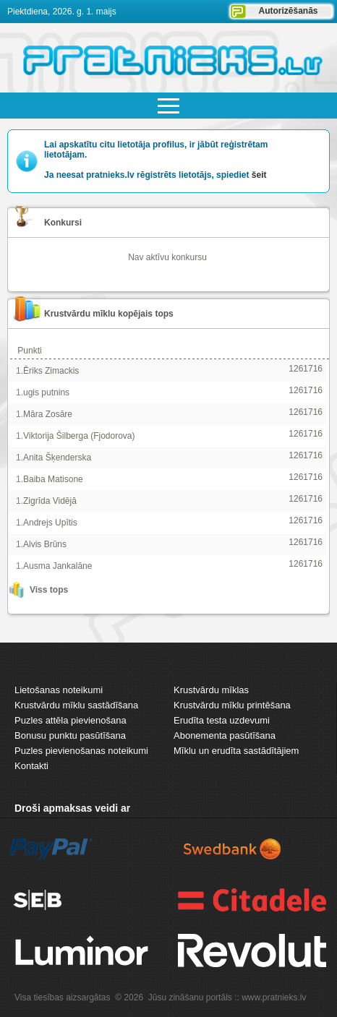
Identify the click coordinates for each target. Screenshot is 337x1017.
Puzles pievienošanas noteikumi (81, 750)
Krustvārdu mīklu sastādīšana (76, 705)
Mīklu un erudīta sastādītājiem (236, 750)
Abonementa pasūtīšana (225, 735)
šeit (259, 175)
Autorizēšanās (287, 11)
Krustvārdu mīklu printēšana (232, 705)
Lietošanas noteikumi (58, 690)
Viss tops (49, 590)
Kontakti (31, 765)
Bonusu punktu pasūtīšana (70, 735)
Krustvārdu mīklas (211, 690)
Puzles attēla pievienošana (70, 720)
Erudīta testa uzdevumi (222, 720)
